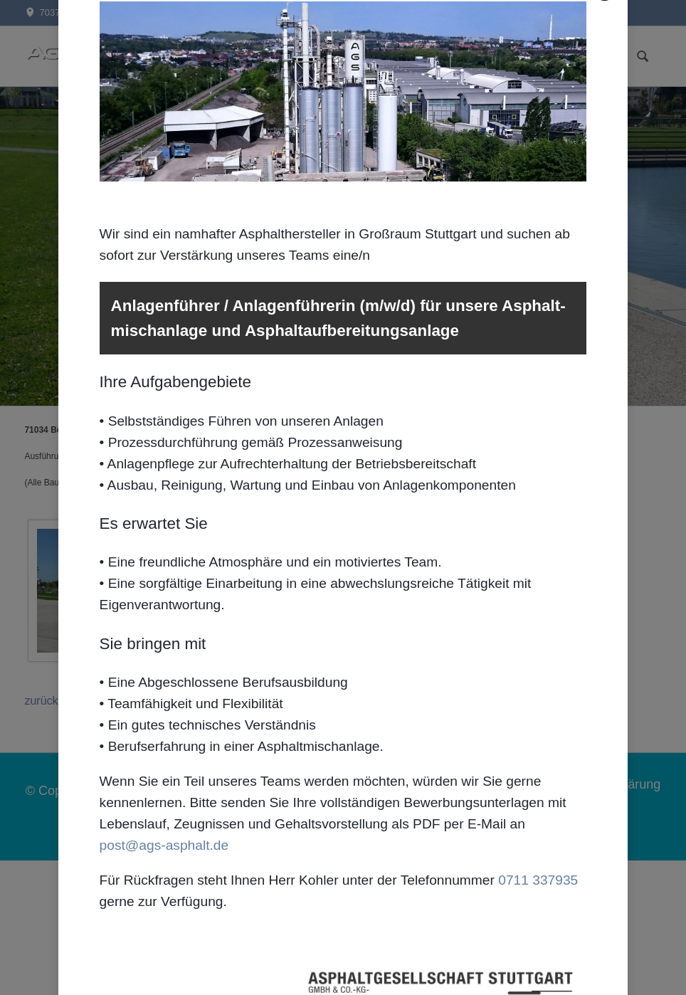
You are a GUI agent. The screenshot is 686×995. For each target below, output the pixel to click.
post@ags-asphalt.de (164, 851)
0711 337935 (538, 886)
